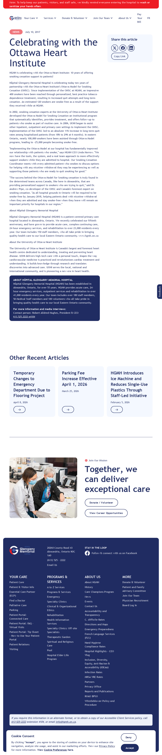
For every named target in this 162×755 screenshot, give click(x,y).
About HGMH (92, 584)
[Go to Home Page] (15, 18)
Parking (13, 612)
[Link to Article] (32, 394)
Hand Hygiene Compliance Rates (95, 647)
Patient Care (16, 584)
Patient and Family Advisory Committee (134, 591)
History (89, 589)
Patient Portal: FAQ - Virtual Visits (21, 627)
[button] (31, 18)
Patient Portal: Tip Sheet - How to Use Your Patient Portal (24, 638)
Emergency (53, 599)
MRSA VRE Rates (94, 679)
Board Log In (129, 607)
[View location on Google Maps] (62, 554)
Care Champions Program (99, 594)
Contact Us (91, 608)
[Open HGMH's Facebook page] (119, 555)
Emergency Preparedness (99, 631)
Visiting (13, 651)
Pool (49, 652)
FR (148, 18)
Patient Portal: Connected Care (18, 619)
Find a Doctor (17, 602)
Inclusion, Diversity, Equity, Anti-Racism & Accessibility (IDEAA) (97, 665)
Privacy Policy (107, 746)
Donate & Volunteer (133, 584)
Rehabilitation (55, 617)
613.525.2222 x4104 (24, 316)
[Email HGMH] (66, 724)
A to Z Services (55, 589)
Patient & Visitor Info (21, 589)
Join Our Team (130, 598)
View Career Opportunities (106, 515)
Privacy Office (93, 689)
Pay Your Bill (139, 18)
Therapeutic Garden (58, 639)
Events (88, 604)
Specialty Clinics (56, 604)
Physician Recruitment (135, 602)
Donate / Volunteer (101, 505)
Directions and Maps (96, 626)
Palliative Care (18, 607)
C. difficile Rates (95, 622)
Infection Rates (93, 674)
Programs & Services (59, 594)
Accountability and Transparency (96, 615)
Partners (89, 684)
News (16, 32)
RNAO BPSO (91, 698)
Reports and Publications (99, 693)
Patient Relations (19, 647)
